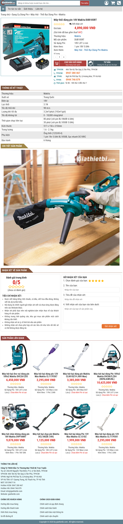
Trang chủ (5, 14)
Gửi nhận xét (111, 326)
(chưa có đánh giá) (16, 290)
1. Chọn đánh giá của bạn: (75, 280)
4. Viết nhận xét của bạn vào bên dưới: (81, 304)
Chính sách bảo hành (48, 508)
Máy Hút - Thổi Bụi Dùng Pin (44, 14)
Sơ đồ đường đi (7, 516)
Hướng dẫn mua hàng (9, 504)
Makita (62, 14)
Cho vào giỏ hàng (73, 62)
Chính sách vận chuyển (49, 516)
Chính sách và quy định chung (52, 504)
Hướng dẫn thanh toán (10, 508)
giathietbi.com (14, 494)
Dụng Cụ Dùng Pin (20, 14)
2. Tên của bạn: (70, 285)
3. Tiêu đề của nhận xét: (74, 295)
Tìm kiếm (84, 3)
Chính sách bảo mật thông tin (51, 512)
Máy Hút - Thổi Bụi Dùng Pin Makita (91, 50)
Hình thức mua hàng (9, 512)
